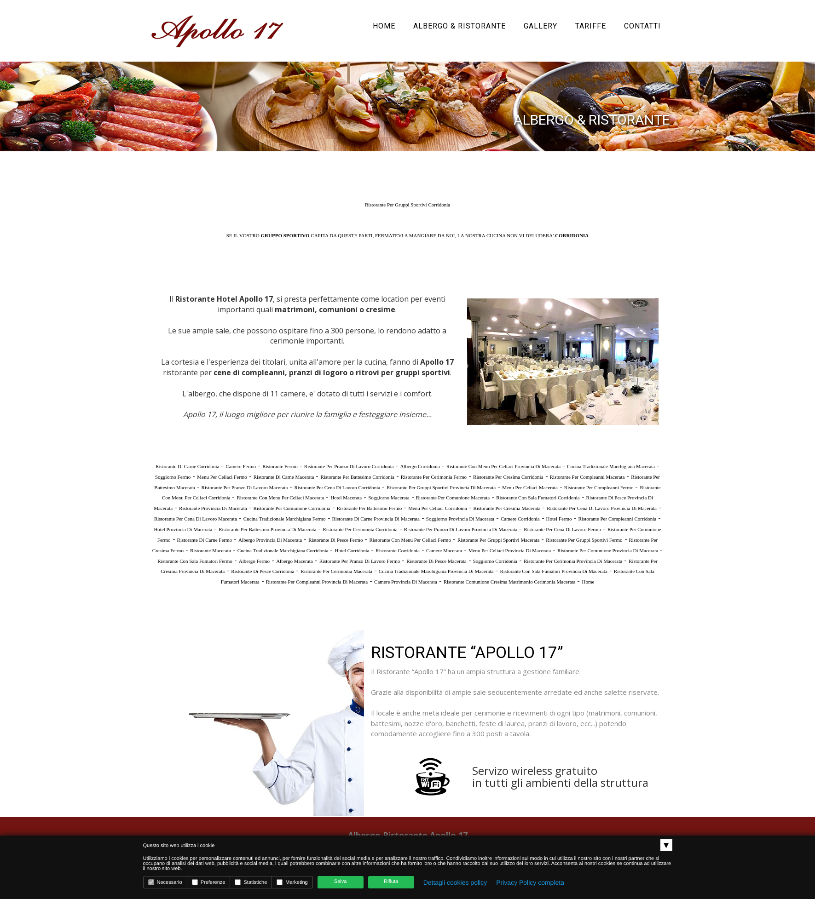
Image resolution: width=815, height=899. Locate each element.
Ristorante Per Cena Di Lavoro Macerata (195, 518)
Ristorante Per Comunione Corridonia (292, 508)
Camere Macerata (444, 550)
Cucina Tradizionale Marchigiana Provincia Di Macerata (436, 571)
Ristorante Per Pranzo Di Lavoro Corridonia (349, 466)
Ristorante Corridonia (398, 550)
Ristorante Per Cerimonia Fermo (434, 477)
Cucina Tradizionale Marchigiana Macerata (611, 466)
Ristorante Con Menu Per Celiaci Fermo (410, 540)
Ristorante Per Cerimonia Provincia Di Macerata (573, 561)
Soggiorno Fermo (173, 477)
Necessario (165, 882)
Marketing (292, 882)
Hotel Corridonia (352, 550)
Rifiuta (391, 881)
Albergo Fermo (254, 561)
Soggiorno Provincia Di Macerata (460, 518)
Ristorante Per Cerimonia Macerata (336, 571)
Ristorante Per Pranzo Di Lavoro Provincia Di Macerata (461, 529)
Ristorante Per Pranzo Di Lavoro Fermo (359, 561)
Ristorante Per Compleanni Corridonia (617, 518)
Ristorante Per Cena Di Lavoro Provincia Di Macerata (602, 508)
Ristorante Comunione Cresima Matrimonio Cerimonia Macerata (510, 581)
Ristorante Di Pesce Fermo (335, 540)
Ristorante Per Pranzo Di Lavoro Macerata (245, 487)
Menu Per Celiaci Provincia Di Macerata (509, 550)
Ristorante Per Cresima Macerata (507, 508)
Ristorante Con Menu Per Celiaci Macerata (280, 497)
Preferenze (208, 882)
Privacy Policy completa (530, 882)
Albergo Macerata (294, 561)
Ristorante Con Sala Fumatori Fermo (194, 561)
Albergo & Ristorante (459, 26)
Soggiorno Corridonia (495, 561)
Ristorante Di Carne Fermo (204, 540)
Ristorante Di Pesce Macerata (436, 561)
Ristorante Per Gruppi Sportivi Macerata (498, 540)
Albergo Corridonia (419, 466)
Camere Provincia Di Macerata (405, 581)
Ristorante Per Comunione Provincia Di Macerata (607, 550)
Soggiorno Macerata (389, 497)
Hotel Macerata (346, 497)
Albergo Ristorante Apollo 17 (408, 835)
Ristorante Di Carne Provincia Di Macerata (376, 518)
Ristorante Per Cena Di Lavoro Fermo (562, 529)
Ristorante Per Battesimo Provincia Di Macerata (267, 529)
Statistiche (251, 882)
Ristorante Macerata (210, 550)
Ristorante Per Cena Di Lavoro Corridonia (337, 487)
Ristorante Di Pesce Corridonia (262, 571)
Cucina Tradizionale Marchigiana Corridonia (283, 550)
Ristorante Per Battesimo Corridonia (357, 477)
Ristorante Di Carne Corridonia (187, 466)
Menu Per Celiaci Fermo (222, 477)
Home (384, 26)
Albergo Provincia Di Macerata (270, 540)
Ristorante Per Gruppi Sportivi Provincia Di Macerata (441, 487)
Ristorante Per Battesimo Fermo (369, 508)
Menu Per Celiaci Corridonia (437, 508)
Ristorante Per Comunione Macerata (453, 497)
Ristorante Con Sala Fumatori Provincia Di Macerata (553, 571)
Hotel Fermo (559, 518)
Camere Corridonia (520, 518)
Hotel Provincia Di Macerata (183, 529)
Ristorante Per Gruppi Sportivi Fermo (584, 540)
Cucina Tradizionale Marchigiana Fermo (284, 518)
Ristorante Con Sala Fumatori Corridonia (537, 497)
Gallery (540, 26)
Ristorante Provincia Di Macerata (213, 508)
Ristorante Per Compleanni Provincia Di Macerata (317, 581)
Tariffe (590, 26)
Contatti (642, 26)
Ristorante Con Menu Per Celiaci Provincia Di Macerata (503, 466)
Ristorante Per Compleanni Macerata (587, 477)
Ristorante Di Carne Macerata (284, 477)
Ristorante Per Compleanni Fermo (599, 487)
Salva (340, 881)
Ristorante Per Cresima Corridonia (508, 477)
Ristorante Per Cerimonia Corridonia (360, 529)
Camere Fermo (240, 466)
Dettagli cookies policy (455, 882)
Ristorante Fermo (280, 466)
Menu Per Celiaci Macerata (530, 487)
